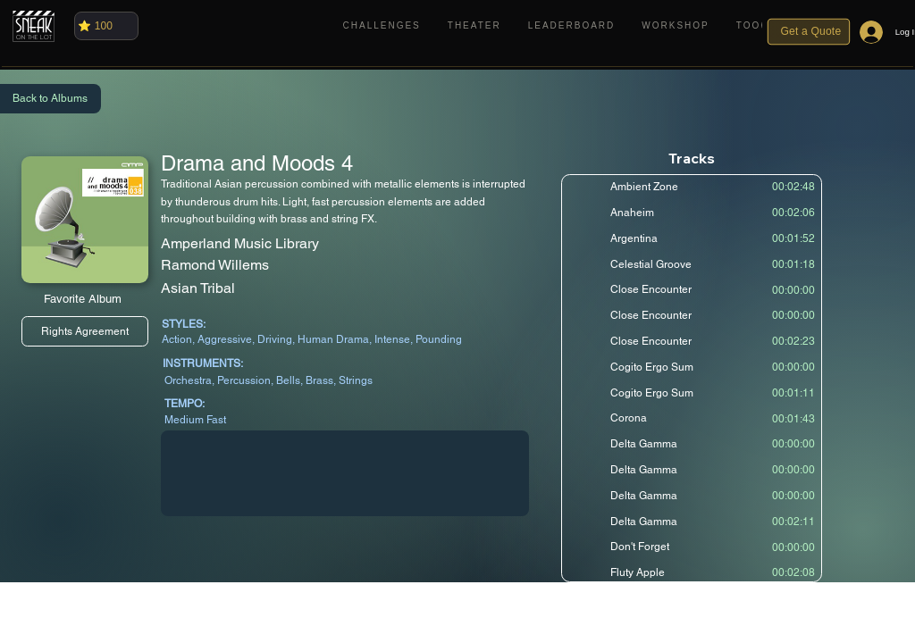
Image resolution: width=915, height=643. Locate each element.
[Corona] (690, 417)
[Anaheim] (690, 212)
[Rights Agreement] (84, 331)
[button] (756, 25)
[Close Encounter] (690, 289)
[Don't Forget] (690, 546)
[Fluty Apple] (690, 572)
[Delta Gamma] (690, 443)
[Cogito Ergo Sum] (690, 367)
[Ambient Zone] (690, 186)
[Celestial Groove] (690, 263)
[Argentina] (690, 238)
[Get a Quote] (809, 32)
